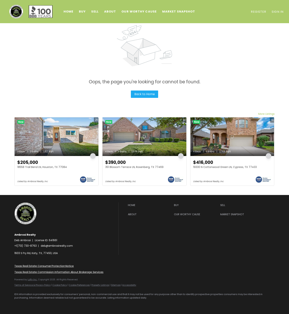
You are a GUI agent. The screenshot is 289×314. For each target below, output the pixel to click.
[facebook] (18, 304)
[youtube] (50, 304)
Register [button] (258, 12)
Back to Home (144, 94)
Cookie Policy (59, 285)
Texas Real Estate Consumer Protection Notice (44, 266)
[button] (16, 12)
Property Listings (100, 285)
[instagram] (40, 304)
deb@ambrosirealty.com (57, 246)
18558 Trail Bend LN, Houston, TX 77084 (42, 167)
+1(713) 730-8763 (25, 246)
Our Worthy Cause (139, 11)
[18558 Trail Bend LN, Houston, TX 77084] (56, 136)
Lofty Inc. (32, 279)
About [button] (110, 11)
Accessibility (129, 285)
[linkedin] (29, 304)
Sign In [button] (277, 12)
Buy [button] (82, 11)
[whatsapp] (72, 304)
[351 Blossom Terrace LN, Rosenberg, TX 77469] (144, 136)
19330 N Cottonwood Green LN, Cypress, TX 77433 (225, 167)
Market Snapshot (178, 11)
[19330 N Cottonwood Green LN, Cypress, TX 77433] (232, 136)
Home (68, 11)
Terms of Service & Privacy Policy (32, 285)
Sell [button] (94, 11)
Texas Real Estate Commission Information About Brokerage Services (58, 272)
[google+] (61, 304)
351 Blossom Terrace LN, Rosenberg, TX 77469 (134, 167)
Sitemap (116, 285)
